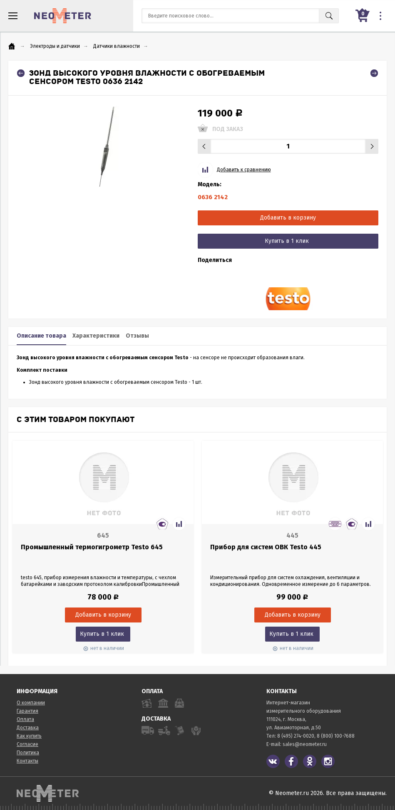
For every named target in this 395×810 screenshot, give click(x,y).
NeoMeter (62, 15)
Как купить (29, 736)
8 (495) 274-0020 (295, 736)
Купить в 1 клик (287, 240)
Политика (28, 753)
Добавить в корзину (288, 217)
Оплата (25, 719)
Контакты (27, 761)
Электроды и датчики (55, 46)
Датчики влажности (116, 46)
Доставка (28, 728)
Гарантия (27, 711)
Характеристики (95, 335)
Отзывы (137, 335)
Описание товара (41, 335)
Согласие (27, 744)
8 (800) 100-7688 (336, 736)
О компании (31, 703)
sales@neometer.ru (305, 744)
